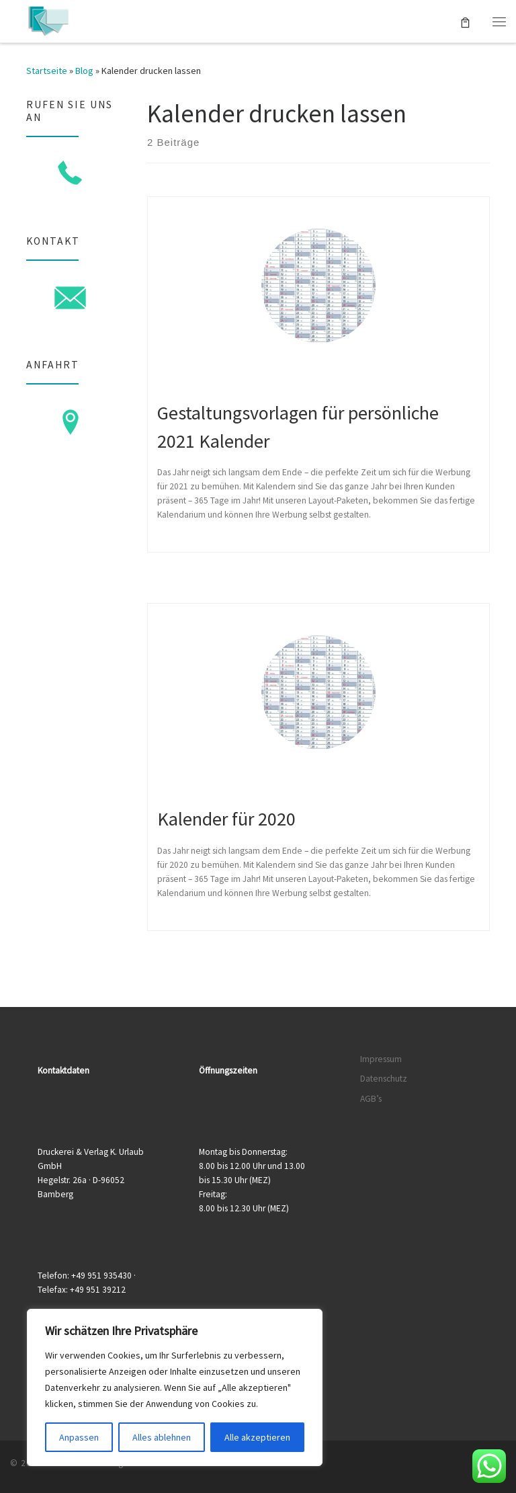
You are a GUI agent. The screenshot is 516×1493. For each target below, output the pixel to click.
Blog (84, 71)
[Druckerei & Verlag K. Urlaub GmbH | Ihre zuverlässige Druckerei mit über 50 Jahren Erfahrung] (48, 19)
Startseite (46, 71)
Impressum (381, 1059)
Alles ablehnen (161, 1437)
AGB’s (371, 1098)
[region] (174, 1387)
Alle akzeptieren (257, 1437)
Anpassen (79, 1437)
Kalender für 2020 (226, 819)
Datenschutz (383, 1078)
